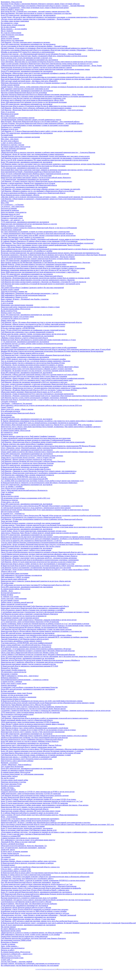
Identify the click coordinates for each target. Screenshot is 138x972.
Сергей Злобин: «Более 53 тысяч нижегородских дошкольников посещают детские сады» (33, 531)
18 (55, 969)
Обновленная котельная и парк (12, 958)
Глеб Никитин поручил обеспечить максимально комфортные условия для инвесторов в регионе (36, 629)
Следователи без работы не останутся (14, 318)
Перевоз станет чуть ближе (11, 313)
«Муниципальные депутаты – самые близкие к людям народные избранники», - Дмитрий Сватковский (38, 915)
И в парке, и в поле (8, 859)
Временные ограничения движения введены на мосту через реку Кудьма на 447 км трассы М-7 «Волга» (39, 270)
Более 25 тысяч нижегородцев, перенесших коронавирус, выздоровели (27, 828)
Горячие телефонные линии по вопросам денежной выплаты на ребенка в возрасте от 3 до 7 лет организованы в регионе (45, 624)
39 (87, 969)
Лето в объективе (7, 301)
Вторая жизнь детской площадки (13, 25)
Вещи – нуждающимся (9, 817)
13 (48, 969)
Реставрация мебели (8, 790)
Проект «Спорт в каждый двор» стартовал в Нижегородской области (26, 834)
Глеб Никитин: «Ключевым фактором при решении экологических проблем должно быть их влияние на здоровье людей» (45, 278)
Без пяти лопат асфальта (10, 141)
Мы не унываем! (7, 31)
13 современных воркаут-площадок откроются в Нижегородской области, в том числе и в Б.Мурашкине (39, 228)
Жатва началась (6, 415)
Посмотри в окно (7, 583)
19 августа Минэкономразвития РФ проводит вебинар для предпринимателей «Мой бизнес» (34, 627)
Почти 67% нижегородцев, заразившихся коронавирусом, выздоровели (27, 71)
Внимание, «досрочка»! (9, 763)
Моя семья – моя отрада (9, 139)
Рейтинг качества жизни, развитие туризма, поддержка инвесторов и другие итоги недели (34, 334)
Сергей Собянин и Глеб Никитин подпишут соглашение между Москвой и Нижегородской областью (38, 651)
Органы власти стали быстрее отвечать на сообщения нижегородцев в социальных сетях (33, 98)
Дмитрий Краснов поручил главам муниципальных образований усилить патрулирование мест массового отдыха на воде (45, 156)
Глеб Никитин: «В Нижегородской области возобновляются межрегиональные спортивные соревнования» (40, 560)
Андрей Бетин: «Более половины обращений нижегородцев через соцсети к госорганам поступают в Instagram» (42, 544)
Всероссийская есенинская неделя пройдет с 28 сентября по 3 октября (26, 251)
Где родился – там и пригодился (12, 206)
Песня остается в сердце (10, 496)
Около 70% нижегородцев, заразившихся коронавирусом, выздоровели (27, 133)
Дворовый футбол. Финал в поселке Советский (18, 842)
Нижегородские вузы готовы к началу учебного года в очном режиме (26, 550)
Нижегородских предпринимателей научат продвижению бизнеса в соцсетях (29, 224)
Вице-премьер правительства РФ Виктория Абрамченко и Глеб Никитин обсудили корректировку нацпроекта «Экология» (45, 262)
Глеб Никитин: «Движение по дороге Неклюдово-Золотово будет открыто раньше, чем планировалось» (39, 471)
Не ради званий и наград (10, 600)
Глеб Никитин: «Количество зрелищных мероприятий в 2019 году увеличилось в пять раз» (34, 382)
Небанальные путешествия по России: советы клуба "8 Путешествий (26, 175)
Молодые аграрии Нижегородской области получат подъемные (24, 92)
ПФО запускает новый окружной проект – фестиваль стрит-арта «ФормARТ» (29, 81)
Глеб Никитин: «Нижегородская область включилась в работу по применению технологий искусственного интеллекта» (44, 718)
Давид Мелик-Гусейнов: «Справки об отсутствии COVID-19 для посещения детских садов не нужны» (38, 730)
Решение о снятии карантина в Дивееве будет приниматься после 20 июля (28, 183)
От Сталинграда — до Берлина (12, 204)
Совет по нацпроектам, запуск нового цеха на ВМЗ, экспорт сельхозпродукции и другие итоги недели (38, 235)
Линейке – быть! (7, 591)
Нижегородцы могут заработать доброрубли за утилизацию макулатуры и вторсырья (32, 662)
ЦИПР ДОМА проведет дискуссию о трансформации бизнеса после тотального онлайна (33, 359)
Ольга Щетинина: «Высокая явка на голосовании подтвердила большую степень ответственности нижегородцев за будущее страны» (49, 62)
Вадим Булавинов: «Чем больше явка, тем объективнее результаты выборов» (29, 904)
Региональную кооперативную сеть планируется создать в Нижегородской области (31, 517)
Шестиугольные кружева (10, 511)
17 (54, 969)
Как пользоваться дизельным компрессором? (17, 714)
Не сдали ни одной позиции (11, 33)
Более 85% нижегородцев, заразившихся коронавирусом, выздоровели (26, 484)
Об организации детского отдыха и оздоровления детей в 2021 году (25, 498)
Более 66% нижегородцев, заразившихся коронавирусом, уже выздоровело (28, 44)
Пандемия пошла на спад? (10, 214)
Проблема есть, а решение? (11, 127)
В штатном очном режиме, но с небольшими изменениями (22, 774)
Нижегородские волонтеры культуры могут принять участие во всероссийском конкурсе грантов (36, 67)
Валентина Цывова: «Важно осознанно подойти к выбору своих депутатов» (28, 861)
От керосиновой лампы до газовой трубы (16, 871)
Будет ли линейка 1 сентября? (12, 486)
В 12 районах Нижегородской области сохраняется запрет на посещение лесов (29, 813)
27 (69, 969)
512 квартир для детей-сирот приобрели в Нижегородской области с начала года (30, 867)
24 (64, 969)
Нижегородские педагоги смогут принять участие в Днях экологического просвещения (33, 732)
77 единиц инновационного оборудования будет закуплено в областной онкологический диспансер (37, 233)
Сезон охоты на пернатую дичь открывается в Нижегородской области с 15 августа (31, 540)
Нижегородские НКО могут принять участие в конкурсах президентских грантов (30, 807)
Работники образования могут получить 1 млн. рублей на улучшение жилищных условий (33, 83)
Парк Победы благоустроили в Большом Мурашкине (20, 896)
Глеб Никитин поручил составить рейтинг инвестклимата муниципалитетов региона (32, 343)
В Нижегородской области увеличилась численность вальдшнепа (25, 467)
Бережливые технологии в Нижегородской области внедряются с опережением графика (33, 608)
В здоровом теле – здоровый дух (13, 513)
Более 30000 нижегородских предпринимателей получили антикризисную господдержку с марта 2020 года (40, 272)
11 (45, 969)
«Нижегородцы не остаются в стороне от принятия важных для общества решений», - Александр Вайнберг (40, 932)
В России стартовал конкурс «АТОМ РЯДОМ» (18, 328)
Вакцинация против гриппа (11, 931)
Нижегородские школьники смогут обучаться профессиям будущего (26, 469)
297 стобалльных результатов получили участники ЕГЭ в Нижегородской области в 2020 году (35, 585)
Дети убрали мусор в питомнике (13, 488)
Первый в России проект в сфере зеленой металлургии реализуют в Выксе (28, 820)
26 (67, 969)
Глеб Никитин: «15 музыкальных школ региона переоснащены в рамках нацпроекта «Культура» (36, 649)
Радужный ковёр (7, 135)
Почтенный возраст (8, 865)
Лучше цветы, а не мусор (10, 502)
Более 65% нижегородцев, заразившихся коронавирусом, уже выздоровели (28, 15)
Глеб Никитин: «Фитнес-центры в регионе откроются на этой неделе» (26, 459)
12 (47, 969)
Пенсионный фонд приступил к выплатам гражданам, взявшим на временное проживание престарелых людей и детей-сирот (46, 170)
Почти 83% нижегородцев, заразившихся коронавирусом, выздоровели (27, 450)
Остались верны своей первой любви (14, 780)
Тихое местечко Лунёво (9, 521)
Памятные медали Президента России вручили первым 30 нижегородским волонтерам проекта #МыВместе (40, 660)
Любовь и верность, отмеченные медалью (16, 226)
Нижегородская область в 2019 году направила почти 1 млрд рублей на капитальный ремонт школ (37, 380)
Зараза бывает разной (9, 150)
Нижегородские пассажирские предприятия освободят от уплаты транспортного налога (33, 326)
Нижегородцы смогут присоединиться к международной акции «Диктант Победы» (31, 745)
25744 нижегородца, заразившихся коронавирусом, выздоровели (24, 905)
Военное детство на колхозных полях (14, 695)
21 (60, 969)
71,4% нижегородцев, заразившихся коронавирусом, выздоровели (25, 168)
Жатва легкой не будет (9, 311)
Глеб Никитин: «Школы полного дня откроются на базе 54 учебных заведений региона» (33, 324)
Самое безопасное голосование (12, 35)
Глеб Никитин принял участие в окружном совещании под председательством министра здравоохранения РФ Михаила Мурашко (48, 446)
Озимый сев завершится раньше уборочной (17, 770)
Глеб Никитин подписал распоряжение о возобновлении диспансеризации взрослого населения (36, 568)
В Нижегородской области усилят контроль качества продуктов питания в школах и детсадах (35, 913)
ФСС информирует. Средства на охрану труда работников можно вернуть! (28, 840)
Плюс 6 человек (7, 286)
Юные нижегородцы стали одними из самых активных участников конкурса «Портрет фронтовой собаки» (40, 367)
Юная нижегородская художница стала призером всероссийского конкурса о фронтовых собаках (36, 635)
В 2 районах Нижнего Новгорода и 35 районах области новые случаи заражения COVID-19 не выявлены (39, 241)
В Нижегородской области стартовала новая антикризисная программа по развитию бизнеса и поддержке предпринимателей (47, 96)
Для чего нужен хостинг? (10, 345)
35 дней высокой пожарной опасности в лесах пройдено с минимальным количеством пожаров (36, 508)
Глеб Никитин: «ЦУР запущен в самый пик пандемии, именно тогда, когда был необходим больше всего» (39, 921)
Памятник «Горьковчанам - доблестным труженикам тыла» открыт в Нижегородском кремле (35, 7)
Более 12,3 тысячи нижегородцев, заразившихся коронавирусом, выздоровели (29, 60)
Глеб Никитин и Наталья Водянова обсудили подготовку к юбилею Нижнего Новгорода (33, 461)
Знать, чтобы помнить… (10, 946)
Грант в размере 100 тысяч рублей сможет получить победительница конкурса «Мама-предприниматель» (39, 815)
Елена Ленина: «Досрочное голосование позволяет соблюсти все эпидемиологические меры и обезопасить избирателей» (45, 876)
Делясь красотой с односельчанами (14, 598)
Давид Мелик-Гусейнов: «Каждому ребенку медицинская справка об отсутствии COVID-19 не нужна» (38, 799)
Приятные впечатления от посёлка (13, 782)
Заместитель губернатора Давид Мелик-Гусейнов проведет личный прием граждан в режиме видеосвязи (39, 533)
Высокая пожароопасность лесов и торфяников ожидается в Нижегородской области (32, 739)
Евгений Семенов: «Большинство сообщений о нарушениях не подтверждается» (30, 963)
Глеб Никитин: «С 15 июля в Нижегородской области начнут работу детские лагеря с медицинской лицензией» (41, 131)
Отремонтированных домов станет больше (16, 693)
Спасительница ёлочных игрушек (13, 699)
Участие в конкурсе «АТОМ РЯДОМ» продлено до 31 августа (23, 477)
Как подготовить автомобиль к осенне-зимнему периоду (21, 641)
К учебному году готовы (10, 596)
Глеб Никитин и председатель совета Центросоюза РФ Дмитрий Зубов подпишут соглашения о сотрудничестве (42, 506)
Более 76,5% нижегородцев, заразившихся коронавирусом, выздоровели (27, 336)
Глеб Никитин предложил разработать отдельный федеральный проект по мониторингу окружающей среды (40, 284)
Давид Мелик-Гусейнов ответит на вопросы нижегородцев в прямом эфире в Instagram (32, 724)
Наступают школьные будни (11, 784)
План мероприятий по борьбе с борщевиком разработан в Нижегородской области (31, 172)
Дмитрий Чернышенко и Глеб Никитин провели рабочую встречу (25, 639)
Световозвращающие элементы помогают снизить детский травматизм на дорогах (31, 119)
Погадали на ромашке (9, 208)
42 (91, 969)
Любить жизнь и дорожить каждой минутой (17, 602)
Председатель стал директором (12, 40)
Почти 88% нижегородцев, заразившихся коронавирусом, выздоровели (27, 587)
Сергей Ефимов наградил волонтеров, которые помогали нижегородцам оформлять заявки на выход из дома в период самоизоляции (49, 554)
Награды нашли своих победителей (14, 579)
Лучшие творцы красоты (10, 853)
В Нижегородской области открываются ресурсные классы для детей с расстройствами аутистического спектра (41, 701)
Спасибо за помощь (8, 944)
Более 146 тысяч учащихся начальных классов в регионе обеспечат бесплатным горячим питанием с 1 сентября (42, 751)
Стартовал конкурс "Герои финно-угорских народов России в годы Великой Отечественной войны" (37, 525)
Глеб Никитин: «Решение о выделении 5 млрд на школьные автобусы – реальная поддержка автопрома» (39, 558)
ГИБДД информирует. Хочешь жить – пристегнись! (20, 676)
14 (50, 969)
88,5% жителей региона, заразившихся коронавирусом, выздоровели (26, 647)
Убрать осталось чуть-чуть (10, 956)
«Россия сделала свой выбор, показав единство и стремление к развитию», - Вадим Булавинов (35, 19)
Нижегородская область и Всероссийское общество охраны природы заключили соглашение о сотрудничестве (41, 631)
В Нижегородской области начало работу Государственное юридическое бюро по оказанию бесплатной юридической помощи (47, 873)
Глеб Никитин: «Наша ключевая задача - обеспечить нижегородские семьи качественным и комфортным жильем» (43, 378)
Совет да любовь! (7, 492)
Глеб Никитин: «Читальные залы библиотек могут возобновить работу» (27, 878)
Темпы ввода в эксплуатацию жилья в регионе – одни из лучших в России (28, 457)
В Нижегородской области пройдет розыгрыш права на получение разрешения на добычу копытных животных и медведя (45, 566)
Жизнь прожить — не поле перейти (14, 29)
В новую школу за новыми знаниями (14, 851)
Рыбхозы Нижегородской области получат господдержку (21, 75)
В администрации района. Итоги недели (15, 147)
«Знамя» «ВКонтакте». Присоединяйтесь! (16, 764)
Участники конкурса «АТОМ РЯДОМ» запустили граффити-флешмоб (26, 643)
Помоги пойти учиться (9, 776)
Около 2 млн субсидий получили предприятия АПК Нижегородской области (29, 185)
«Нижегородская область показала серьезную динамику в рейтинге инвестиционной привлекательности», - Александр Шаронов (48, 152)
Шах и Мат (5, 203)
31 (75, 969)
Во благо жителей (7, 691)
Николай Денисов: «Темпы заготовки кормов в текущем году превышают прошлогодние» (34, 264)
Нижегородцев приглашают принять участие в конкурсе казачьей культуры (28, 664)
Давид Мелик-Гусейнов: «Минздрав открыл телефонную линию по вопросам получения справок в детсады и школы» (44, 736)
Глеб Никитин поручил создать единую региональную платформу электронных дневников (34, 398)
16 (53, 969)
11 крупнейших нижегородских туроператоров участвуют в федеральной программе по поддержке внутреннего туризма (45, 612)
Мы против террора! (8, 927)
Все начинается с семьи (9, 23)
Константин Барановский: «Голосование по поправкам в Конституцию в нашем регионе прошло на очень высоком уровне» (46, 79)
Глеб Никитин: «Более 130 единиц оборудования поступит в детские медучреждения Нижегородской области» (41, 322)
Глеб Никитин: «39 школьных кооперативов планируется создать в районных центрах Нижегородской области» (42, 519)
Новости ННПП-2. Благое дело (12, 9)
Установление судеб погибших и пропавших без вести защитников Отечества (29, 687)
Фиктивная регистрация (9, 114)
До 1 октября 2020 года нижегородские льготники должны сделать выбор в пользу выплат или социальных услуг (42, 481)
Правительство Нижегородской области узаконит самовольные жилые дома (28, 747)
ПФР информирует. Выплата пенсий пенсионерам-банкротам (23, 295)
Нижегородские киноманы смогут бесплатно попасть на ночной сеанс (26, 759)
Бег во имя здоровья (8, 27)
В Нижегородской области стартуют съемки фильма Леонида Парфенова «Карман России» (34, 707)
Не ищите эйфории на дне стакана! (14, 929)
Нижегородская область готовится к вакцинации (18, 697)
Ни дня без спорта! (8, 778)
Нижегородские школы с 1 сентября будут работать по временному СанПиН (29, 757)
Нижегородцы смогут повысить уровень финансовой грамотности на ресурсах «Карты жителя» (36, 581)
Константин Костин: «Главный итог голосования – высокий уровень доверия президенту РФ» (35, 11)
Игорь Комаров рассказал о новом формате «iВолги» (20, 195)
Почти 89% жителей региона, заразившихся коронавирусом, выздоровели (28, 689)
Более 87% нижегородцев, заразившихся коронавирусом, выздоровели (26, 548)
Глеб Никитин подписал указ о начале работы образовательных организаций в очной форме (34, 728)
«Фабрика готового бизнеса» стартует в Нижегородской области (24, 338)
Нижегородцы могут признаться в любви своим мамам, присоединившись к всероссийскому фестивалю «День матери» (45, 805)
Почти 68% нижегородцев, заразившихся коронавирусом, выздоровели (27, 91)
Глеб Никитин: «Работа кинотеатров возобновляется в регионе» (24, 726)
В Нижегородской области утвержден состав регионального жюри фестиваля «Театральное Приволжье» (39, 483)
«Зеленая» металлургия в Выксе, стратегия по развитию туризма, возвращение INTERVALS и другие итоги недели (43, 880)
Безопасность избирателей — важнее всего (16, 954)
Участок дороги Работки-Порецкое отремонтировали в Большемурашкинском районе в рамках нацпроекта (40, 542)
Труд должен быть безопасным (12, 766)
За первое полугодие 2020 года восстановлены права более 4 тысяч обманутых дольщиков (34, 376)
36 (82, 969)
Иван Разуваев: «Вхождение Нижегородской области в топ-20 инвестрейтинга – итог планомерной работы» (40, 121)
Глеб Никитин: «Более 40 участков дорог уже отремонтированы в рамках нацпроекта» (32, 154)
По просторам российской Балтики (14, 428)
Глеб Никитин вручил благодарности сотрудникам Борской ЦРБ (24, 479)
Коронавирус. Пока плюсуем (11, 2)
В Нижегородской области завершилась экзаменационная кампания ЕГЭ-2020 (29, 666)
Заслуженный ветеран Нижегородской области (18, 413)
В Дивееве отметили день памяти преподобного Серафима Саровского (27, 444)
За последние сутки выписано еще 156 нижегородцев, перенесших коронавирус (30, 819)
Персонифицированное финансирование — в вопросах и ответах (25, 680)
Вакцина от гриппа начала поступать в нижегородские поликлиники (26, 875)
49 (102, 969)
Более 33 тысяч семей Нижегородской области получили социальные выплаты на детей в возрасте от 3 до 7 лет (42, 801)
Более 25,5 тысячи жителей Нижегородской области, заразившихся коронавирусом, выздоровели (36, 892)
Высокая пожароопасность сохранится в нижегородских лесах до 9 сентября (29, 898)
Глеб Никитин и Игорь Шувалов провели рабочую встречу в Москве (26, 907)
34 (79, 969)
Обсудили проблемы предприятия (13, 148)
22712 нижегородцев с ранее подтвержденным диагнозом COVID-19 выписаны (30, 622)
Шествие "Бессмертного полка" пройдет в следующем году (22, 237)
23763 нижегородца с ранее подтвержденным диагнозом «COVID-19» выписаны (30, 712)
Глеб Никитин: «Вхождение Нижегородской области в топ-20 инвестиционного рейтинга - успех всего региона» (42, 110)
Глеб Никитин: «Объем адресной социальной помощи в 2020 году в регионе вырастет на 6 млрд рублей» (39, 374)
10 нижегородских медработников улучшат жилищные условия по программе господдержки (35, 125)
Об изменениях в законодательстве (13, 672)
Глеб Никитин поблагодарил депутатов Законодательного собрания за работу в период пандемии (36, 369)
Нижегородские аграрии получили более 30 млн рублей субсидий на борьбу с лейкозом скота (35, 890)
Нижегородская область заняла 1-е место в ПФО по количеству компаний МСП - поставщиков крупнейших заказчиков (44, 637)
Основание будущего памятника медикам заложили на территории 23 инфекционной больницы (36, 440)
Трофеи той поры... (8, 788)
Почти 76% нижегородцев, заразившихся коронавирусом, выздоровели (27, 274)
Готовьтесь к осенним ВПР (11, 836)
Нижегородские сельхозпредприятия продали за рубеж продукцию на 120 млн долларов (33, 166)
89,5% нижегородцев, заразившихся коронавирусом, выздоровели (25, 743)
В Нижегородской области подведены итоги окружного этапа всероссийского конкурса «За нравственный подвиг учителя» (46, 625)
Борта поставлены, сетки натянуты (13, 212)
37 (84, 969)
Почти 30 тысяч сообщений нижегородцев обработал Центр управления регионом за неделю (35, 174)
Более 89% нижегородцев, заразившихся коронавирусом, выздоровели (26, 734)
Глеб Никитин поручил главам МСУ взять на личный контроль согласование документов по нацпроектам (39, 423)
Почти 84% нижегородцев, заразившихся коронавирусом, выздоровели (27, 454)
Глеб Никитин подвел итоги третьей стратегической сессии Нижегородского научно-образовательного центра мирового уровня (47, 703)
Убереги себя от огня (8, 571)
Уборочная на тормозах (9, 500)
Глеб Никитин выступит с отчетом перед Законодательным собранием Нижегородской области (35, 355)
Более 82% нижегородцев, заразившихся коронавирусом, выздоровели (26, 419)
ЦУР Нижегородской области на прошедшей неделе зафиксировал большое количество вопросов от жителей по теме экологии (47, 894)
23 (63, 969)
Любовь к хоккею (7, 201)
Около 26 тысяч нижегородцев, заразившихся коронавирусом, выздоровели (28, 917)
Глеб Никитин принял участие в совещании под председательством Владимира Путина (33, 363)
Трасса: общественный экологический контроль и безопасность (24, 490)
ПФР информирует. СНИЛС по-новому (15, 577)
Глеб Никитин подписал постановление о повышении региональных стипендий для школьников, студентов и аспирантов (45, 158)
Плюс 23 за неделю (8, 112)
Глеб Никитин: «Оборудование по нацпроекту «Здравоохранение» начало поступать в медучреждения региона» (42, 199)
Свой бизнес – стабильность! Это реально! (16, 403)
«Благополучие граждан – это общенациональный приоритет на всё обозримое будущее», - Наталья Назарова (41, 54)
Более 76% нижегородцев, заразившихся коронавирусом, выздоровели (26, 315)
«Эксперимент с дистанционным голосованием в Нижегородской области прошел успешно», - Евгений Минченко (43, 6)
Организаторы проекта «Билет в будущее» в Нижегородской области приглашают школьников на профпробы (41, 888)
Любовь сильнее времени (10, 85)
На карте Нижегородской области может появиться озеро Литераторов (26, 797)
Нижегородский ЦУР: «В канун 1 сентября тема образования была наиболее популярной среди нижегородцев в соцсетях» (45, 822)
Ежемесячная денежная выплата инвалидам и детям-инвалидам (24, 936)
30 (73, 969)
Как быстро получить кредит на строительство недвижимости (23, 616)
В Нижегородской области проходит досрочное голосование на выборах (27, 863)
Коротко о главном (7, 36)
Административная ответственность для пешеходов (20, 838)
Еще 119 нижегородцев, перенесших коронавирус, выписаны (23, 848)
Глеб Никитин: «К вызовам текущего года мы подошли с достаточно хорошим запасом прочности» (37, 371)
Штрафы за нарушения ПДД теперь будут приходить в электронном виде (28, 52)
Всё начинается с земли (9, 432)
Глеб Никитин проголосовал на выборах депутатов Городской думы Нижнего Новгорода (33, 938)
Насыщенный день (8, 417)
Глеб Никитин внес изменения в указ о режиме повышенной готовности (27, 332)
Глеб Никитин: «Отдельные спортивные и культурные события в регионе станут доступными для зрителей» (40, 189)
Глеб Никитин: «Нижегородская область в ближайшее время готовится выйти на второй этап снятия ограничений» (43, 442)
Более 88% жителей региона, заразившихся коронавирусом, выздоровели (27, 633)
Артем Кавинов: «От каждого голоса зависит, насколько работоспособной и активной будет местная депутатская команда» (46, 900)
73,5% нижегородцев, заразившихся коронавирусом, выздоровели (25, 222)
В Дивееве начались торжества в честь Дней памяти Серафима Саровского (28, 436)
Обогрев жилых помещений (11, 230)
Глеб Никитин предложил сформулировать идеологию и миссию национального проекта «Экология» (38, 280)
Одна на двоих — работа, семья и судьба (16, 869)
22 (61, 969)
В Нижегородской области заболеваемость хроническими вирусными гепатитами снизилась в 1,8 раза (38, 340)
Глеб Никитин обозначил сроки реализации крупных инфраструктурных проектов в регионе (35, 795)
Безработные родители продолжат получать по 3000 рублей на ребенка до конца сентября (34, 911)
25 (66, 969)
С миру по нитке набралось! (11, 143)
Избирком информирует (9, 678)
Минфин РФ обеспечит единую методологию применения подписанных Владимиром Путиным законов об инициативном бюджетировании (52, 351)
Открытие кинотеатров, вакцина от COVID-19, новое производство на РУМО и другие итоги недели (37, 792)
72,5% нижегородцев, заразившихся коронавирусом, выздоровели (25, 179)
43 (93, 969)
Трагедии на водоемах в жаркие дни (14, 291)
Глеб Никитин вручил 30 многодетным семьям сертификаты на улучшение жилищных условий (36, 755)
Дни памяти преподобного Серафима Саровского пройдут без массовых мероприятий (32, 287)
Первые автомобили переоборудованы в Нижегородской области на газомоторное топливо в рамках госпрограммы (43, 268)
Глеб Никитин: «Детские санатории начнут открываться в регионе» (25, 42)
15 (51, 969)
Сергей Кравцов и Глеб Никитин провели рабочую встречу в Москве (26, 902)
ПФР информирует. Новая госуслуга (14, 297)
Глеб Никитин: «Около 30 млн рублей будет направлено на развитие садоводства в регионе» (34, 909)
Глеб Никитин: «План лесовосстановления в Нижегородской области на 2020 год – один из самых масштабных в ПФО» (45, 569)
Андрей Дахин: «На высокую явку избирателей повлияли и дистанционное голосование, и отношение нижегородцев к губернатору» (49, 17)
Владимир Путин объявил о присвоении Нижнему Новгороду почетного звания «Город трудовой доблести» (40, 4)
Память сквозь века (8, 320)
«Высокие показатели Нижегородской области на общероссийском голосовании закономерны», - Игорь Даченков (42, 94)
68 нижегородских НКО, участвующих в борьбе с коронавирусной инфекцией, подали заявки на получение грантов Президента (48, 239)
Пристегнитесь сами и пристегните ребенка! (17, 761)
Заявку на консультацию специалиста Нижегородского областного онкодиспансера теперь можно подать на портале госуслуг (47, 63)
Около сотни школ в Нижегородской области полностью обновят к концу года (29, 652)
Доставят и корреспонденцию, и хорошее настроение (20, 137)
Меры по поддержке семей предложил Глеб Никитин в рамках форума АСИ (28, 830)
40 (88, 969)
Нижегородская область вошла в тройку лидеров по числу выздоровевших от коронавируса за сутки (37, 564)
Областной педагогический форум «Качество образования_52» (24, 846)
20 (59, 969)
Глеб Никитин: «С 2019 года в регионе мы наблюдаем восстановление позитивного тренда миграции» (38, 386)
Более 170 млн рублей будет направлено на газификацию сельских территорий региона (33, 330)
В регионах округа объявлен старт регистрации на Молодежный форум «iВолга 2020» (32, 100)
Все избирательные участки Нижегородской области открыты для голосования (30, 965)
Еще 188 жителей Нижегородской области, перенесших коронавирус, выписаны (30, 882)
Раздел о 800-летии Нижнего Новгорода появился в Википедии (24, 247)
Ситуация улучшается (9, 401)
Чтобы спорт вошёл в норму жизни (14, 683)
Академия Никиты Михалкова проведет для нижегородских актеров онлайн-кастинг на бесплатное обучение (41, 753)
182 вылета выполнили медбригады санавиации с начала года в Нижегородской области (33, 193)
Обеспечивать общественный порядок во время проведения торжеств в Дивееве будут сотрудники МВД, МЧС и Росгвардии (46, 425)
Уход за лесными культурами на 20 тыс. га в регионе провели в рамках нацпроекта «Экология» (35, 361)
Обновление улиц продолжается (12, 948)
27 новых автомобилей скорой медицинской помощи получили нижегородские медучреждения (36, 438)
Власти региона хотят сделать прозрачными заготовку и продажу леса (26, 58)
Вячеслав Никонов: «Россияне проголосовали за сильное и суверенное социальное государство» (36, 13)
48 (100, 969)
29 (72, 969)
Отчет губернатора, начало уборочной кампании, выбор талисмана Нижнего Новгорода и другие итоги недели (41, 448)
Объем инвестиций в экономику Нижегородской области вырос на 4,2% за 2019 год (31, 392)
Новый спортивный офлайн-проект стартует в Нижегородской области (27, 720)
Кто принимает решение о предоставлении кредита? (20, 618)
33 (78, 969)
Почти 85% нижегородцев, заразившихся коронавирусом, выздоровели (27, 465)
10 (44, 969)
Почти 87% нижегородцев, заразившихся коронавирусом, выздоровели (27, 535)
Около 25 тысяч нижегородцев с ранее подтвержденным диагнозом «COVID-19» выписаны (34, 803)
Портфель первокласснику (10, 786)
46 (97, 969)
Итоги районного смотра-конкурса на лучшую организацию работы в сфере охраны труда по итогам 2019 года (41, 405)
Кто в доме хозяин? (8, 116)
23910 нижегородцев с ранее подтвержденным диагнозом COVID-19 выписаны (30, 722)
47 (99, 969)
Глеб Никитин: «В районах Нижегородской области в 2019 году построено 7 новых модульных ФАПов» (39, 390)
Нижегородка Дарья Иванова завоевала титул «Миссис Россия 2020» (26, 705)
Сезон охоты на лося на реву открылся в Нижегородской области (24, 809)
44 (94, 969)
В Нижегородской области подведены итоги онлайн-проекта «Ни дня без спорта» (31, 546)
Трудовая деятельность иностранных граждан (17, 118)
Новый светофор (7, 595)
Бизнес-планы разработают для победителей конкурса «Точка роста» (26, 645)
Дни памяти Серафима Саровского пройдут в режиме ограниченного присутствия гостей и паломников (39, 347)
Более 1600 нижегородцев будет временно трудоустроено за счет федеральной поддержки (34, 102)
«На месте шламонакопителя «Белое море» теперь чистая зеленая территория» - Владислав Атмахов (38, 257)
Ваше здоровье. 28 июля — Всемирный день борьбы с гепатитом (25, 299)
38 (85, 969)
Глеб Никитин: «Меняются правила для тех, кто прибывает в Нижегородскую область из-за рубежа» (37, 191)
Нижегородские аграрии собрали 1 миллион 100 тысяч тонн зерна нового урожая (30, 811)
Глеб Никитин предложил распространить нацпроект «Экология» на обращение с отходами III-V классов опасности (43, 282)
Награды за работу (7, 950)
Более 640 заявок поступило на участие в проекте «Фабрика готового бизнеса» (30, 741)
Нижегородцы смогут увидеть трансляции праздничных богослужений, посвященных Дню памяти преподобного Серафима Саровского (51, 427)
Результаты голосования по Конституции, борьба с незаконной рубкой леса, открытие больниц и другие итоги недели (44, 56)
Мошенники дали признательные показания (17, 305)
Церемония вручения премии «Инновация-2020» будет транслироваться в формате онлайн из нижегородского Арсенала (45, 510)
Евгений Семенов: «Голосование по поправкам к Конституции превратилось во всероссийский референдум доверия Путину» (47, 48)
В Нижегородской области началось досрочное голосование (23, 826)
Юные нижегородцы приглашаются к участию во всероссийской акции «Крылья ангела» (33, 708)
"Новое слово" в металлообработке (14, 716)
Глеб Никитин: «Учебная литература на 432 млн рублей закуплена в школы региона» (32, 455)
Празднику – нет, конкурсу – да (12, 220)
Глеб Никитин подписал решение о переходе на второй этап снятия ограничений (30, 523)
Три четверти (6, 857)
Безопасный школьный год (10, 593)
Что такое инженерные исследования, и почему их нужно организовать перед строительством (35, 231)
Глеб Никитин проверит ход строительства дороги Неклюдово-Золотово (27, 463)
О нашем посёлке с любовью (11, 681)
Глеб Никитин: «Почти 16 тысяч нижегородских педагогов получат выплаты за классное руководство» (38, 562)
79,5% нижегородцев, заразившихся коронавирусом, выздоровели (25, 357)
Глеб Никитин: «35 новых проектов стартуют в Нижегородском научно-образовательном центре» (36, 181)
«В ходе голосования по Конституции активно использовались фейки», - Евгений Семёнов (34, 46)
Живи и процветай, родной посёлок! (14, 604)
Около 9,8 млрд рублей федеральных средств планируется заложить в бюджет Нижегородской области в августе (42, 552)
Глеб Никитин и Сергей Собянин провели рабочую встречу (22, 353)
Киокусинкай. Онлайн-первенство (13, 670)
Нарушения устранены (9, 674)
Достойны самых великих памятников (15, 21)
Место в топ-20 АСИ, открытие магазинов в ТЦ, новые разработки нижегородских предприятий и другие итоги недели (44, 160)
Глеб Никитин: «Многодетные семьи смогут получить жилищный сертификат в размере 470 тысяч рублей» (40, 73)
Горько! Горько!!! (7, 407)
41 (90, 969)
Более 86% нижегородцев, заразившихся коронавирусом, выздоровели (26, 504)
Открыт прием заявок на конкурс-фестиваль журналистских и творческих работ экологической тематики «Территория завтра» (47, 452)
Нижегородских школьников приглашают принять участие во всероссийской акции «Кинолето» (36, 177)
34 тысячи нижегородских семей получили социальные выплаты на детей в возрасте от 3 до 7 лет (36, 884)
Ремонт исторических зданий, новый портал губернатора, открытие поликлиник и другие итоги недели (39, 620)
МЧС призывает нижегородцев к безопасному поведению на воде (25, 89)
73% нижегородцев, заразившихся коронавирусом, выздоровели (24, 187)
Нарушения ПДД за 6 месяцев (12, 216)
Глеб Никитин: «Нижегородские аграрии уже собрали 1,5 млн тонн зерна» (28, 919)
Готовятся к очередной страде (12, 218)
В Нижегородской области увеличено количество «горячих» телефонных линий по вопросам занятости (39, 266)
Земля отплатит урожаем (10, 38)
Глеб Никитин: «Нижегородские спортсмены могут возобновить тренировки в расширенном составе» (38, 473)
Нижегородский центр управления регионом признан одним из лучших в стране (30, 307)
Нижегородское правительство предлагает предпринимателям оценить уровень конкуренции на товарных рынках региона (45, 537)
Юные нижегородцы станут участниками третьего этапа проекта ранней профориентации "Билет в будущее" (41, 245)
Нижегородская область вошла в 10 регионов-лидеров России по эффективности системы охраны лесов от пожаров (43, 106)
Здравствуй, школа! (8, 849)
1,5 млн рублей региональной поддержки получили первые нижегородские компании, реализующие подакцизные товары (45, 69)
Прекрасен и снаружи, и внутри (12, 145)
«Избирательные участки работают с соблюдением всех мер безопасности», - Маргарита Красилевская (38, 886)
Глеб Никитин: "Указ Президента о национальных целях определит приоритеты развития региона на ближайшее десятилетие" (47, 243)
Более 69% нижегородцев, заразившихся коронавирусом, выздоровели (26, 104)
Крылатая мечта (7, 434)
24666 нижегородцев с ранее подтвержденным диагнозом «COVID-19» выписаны (31, 793)
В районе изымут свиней (10, 289)
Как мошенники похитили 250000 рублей (16, 940)
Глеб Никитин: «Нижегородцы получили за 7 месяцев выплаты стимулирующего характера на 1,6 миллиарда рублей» (44, 388)
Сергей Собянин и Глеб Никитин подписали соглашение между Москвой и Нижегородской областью (38, 654)
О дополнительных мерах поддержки (14, 573)
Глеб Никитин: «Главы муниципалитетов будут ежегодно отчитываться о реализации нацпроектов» (37, 394)
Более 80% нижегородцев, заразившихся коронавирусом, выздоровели (26, 372)
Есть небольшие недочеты (10, 411)
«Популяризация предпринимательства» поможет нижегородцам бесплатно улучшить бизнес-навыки (38, 259)
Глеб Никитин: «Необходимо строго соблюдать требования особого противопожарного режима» (36, 108)
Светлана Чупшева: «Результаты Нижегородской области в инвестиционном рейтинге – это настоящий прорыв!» (42, 123)
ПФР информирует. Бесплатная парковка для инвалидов (21, 575)
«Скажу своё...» (6, 960)
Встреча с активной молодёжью (12, 844)
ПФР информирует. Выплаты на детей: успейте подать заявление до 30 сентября (30, 934)
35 (81, 969)
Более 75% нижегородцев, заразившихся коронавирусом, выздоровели (26, 260)
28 (70, 969)
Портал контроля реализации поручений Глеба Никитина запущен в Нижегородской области (35, 606)
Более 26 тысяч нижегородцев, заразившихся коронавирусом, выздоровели (28, 925)
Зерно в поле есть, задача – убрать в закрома (17, 409)
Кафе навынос (6, 494)
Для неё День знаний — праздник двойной (16, 961)
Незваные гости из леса (9, 129)
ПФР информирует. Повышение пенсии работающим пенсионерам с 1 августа (29, 293)
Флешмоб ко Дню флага (9, 668)
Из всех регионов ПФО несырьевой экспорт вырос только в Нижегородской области (32, 276)
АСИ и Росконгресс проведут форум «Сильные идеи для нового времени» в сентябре (32, 610)
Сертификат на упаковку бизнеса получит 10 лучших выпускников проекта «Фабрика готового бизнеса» (39, 556)
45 (96, 969)
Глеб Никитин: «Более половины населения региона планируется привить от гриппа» (32, 365)
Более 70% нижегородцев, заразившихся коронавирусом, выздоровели (26, 162)
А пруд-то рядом (7, 303)
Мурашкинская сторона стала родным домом (17, 316)
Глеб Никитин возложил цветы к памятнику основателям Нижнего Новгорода (29, 614)
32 (76, 969)
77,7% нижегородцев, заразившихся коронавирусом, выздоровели (25, 342)
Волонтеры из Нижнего (9, 942)
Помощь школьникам (8, 685)
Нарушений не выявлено (10, 210)
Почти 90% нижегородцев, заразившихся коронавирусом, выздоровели (27, 768)
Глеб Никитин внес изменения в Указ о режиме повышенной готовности (27, 475)
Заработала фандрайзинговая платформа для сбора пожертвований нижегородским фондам (34, 737)
